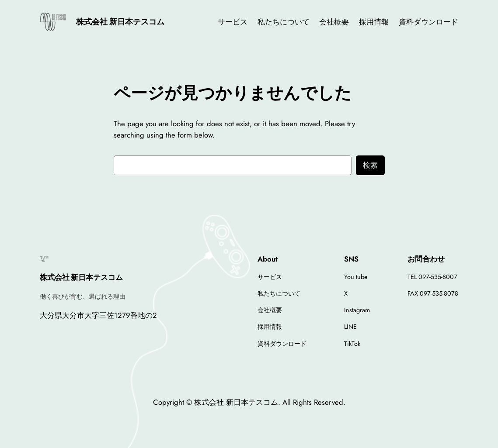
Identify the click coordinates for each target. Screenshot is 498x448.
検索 (370, 165)
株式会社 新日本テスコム (120, 22)
